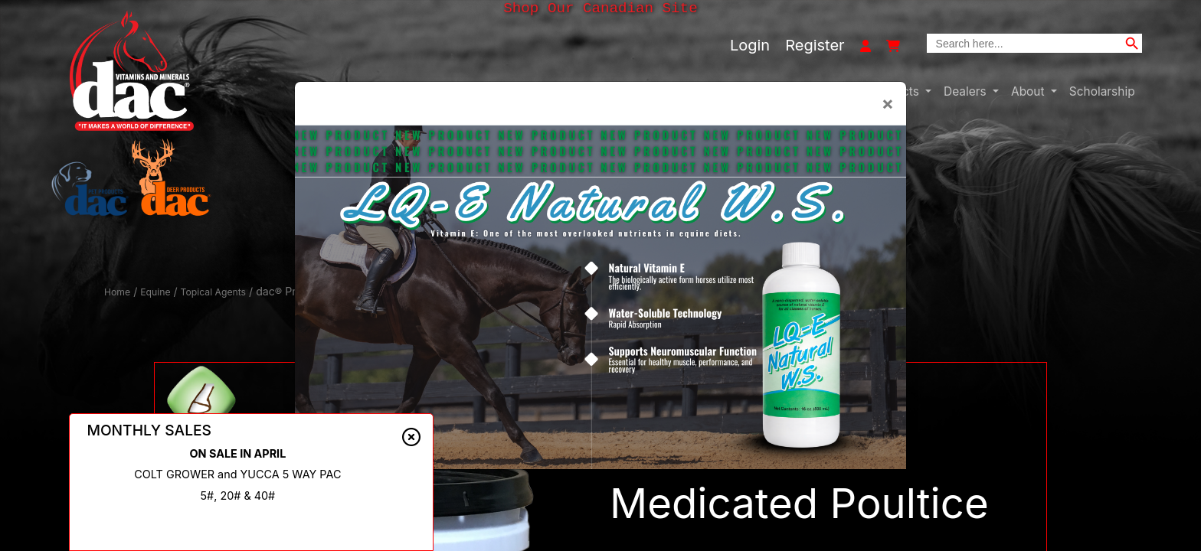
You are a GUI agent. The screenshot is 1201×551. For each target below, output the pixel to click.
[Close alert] (411, 440)
